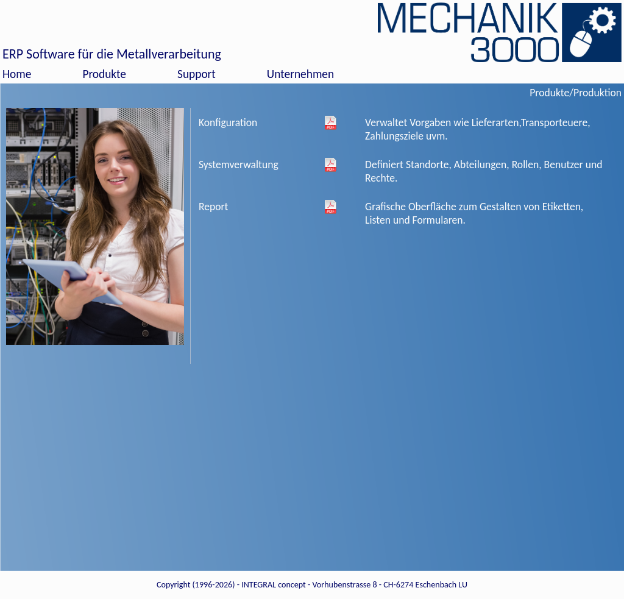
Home (16, 74)
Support (196, 74)
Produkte (104, 74)
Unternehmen (300, 74)
